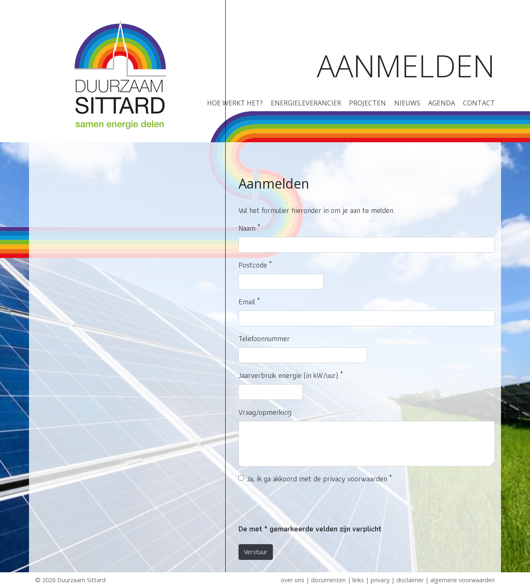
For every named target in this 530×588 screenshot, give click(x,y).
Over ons (292, 580)
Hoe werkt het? (235, 103)
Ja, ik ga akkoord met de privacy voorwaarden (319, 478)
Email (249, 301)
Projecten (367, 103)
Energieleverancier (306, 103)
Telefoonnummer (264, 338)
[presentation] (301, 507)
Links (358, 580)
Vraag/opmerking (265, 412)
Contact (479, 103)
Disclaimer (410, 580)
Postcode (255, 264)
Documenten (328, 580)
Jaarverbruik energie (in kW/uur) (290, 375)
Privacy (380, 580)
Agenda (441, 103)
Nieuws (407, 103)
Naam (249, 228)
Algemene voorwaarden (462, 580)
